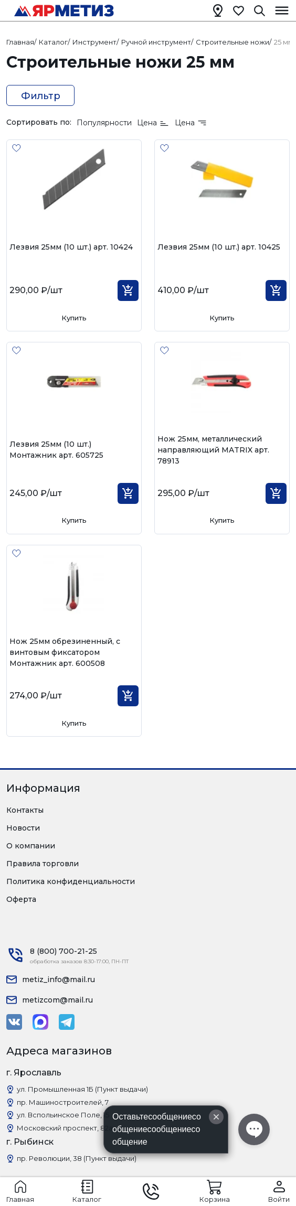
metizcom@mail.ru (57, 1000)
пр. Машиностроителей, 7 (63, 1102)
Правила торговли (42, 863)
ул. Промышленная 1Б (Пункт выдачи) (82, 1089)
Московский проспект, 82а (65, 1128)
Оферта (21, 899)
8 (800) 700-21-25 (63, 951)
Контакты (25, 810)
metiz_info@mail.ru (58, 979)
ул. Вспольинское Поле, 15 (63, 1115)
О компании (30, 845)
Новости (23, 828)
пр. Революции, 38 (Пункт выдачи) (76, 1158)
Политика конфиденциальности (70, 881)
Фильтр (40, 96)
